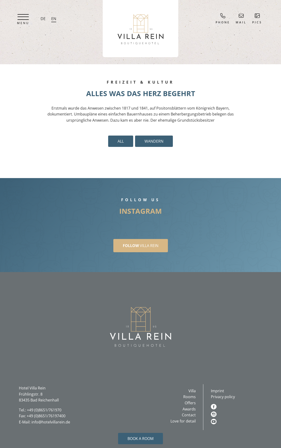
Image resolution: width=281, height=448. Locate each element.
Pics (257, 18)
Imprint (217, 390)
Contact (189, 415)
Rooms (189, 396)
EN (53, 18)
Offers (190, 402)
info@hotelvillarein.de (50, 422)
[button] (140, 326)
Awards (189, 409)
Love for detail (183, 421)
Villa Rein (140, 245)
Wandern (154, 141)
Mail (241, 18)
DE (43, 18)
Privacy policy (223, 396)
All (121, 141)
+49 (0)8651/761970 (44, 410)
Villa (192, 390)
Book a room (140, 438)
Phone (223, 18)
